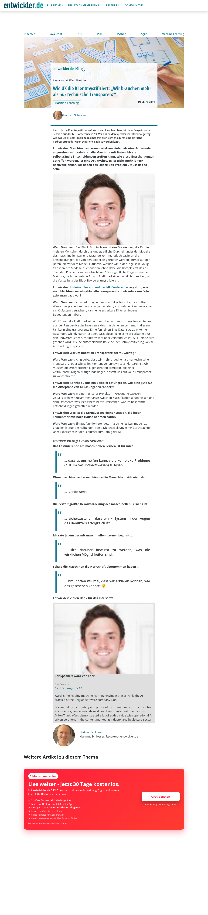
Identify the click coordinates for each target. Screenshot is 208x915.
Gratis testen (160, 797)
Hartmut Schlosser (74, 115)
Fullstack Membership (84, 5)
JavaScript (56, 34)
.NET (80, 34)
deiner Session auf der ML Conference (100, 287)
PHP (99, 34)
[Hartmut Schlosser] (58, 115)
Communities (134, 5)
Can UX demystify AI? (68, 688)
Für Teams (54, 5)
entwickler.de (23, 6)
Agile (144, 34)
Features (112, 5)
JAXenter (29, 34)
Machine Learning (173, 34)
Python (121, 34)
